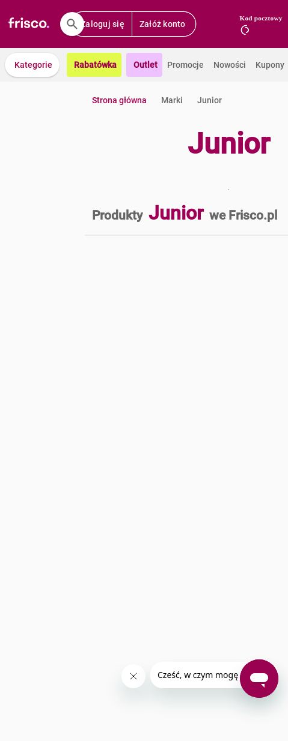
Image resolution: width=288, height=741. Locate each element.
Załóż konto (162, 24)
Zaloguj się (102, 24)
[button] (32, 65)
